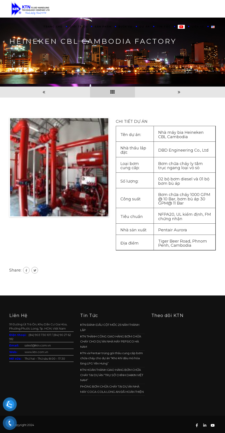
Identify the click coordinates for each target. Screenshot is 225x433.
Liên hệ (198, 26)
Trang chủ (53, 26)
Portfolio (141, 66)
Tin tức (164, 26)
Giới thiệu (79, 26)
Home (124, 66)
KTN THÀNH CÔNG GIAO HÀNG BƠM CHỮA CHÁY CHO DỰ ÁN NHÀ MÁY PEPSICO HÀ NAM (110, 341)
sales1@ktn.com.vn (38, 345)
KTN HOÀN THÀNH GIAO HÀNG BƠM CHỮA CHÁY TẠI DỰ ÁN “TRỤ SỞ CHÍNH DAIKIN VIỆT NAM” (111, 375)
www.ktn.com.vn (36, 352)
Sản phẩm (103, 26)
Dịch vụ (125, 26)
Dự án (145, 26)
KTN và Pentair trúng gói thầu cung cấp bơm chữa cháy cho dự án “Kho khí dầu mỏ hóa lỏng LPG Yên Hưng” (111, 358)
